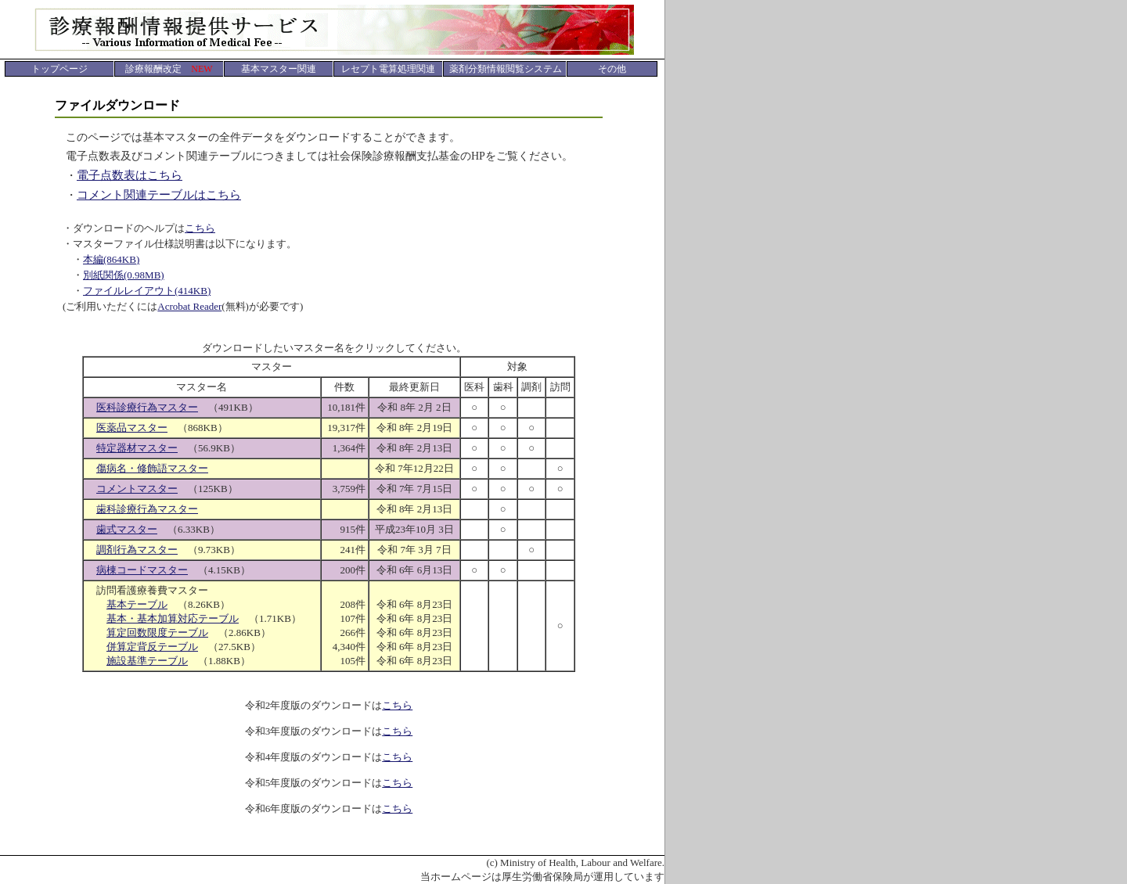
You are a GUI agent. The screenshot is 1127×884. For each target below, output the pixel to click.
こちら (200, 228)
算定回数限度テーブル (157, 632)
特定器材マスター (137, 448)
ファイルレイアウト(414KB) (147, 290)
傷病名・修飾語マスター (152, 468)
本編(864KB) (111, 259)
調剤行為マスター (137, 549)
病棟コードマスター (142, 570)
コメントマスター (137, 488)
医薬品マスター (131, 427)
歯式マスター (126, 529)
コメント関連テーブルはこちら (159, 195)
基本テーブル (136, 604)
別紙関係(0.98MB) (123, 275)
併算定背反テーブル (152, 646)
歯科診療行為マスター (147, 509)
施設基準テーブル (147, 661)
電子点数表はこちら (129, 175)
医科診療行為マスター (147, 407)
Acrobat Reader (189, 306)
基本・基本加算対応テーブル (172, 618)
